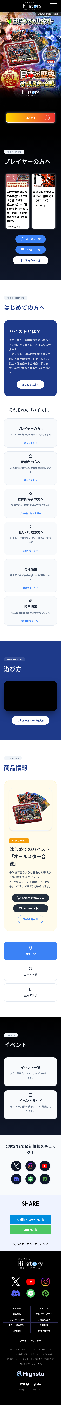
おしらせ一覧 (31, 239)
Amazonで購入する (30, 898)
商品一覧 (30, 951)
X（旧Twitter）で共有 (30, 1219)
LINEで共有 (30, 1229)
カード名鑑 (30, 972)
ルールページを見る (30, 720)
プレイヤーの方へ (30, 260)
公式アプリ (30, 992)
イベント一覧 (31, 250)
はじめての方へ (30, 384)
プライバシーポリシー (30, 1340)
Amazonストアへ (30, 908)
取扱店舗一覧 (30, 919)
